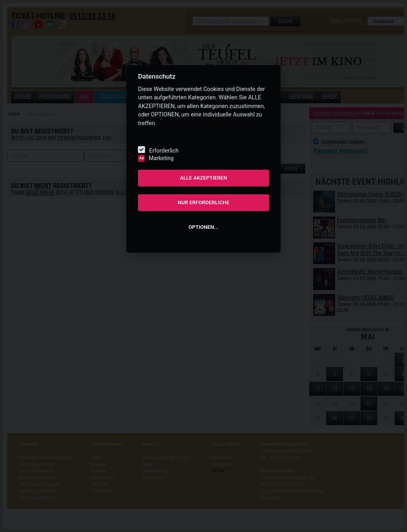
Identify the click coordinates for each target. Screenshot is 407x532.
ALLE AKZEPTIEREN (203, 178)
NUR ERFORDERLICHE (203, 202)
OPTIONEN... (203, 227)
